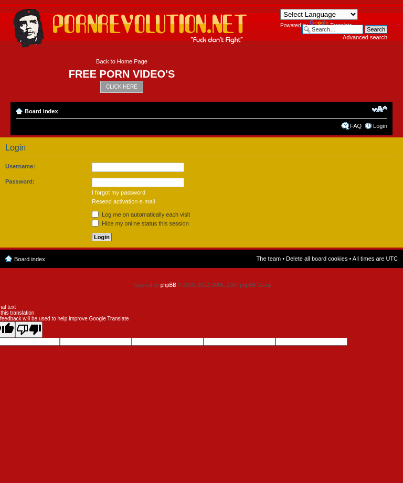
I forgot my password (118, 192)
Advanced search (365, 37)
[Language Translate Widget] (319, 14)
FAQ (356, 126)
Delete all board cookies (316, 258)
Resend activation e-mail (123, 201)
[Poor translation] (29, 329)
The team (269, 258)
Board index (41, 111)
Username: (20, 166)
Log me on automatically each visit (141, 214)
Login (380, 126)
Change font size (379, 109)
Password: (20, 181)
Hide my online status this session (140, 223)
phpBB (168, 285)
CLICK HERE (121, 87)
